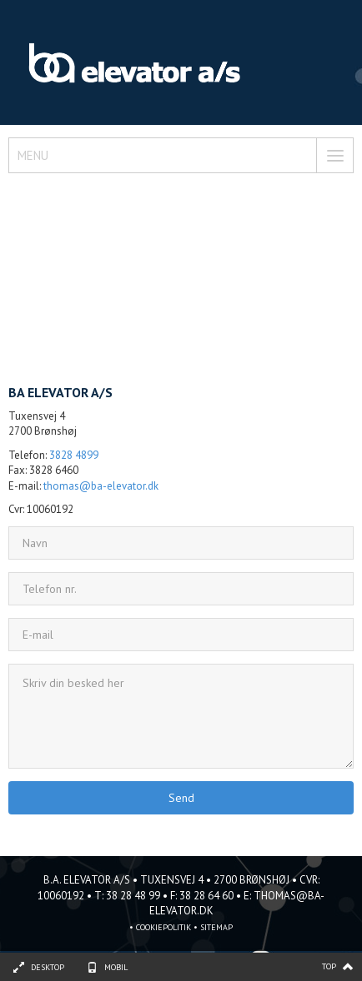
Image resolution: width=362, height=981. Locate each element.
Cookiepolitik (163, 927)
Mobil (116, 967)
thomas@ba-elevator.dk (100, 486)
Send (181, 797)
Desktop (47, 967)
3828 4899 (73, 455)
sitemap (216, 927)
